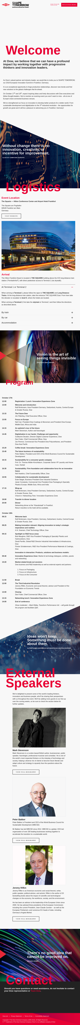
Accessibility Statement (42, 1016)
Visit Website (11, 216)
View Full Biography (26, 772)
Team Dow (36, 991)
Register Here (69, 4)
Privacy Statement (16, 1016)
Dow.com (5, 1016)
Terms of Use (28, 1016)
